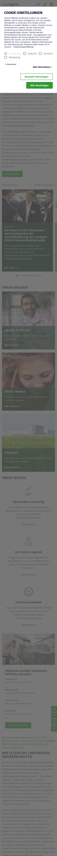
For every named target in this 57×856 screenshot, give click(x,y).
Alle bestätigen (39, 85)
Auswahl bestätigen (36, 76)
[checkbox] (5, 53)
